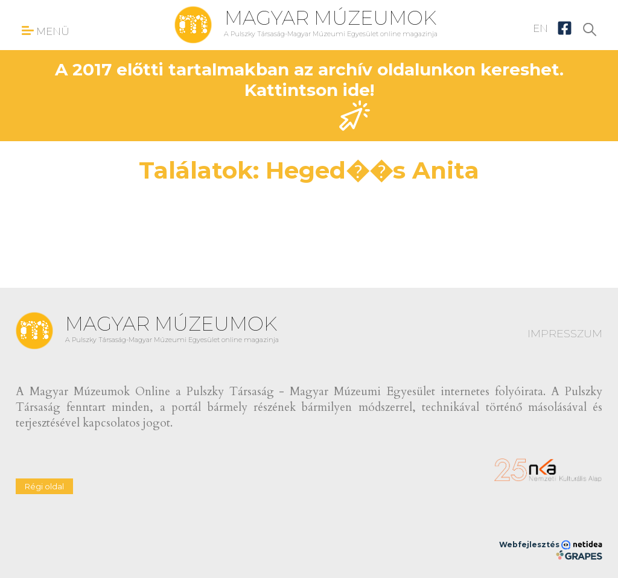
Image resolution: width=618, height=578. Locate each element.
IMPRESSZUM (564, 333)
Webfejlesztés (550, 545)
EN (540, 28)
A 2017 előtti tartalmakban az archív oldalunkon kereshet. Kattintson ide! (309, 95)
